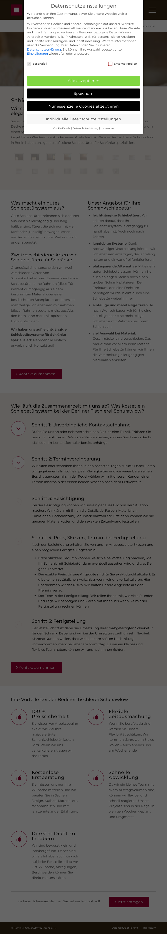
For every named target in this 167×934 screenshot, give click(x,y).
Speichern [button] (84, 93)
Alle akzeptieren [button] (83, 80)
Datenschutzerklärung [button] (86, 128)
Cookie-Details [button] (62, 128)
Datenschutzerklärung (44, 49)
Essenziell (37, 64)
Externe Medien (122, 64)
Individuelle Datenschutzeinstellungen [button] (83, 119)
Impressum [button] (107, 128)
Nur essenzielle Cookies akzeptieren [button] (83, 106)
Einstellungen (37, 54)
